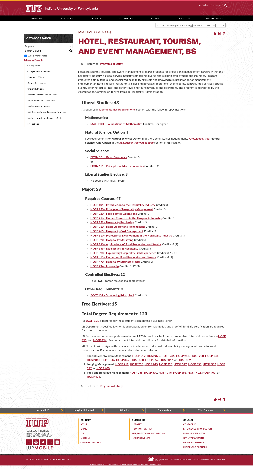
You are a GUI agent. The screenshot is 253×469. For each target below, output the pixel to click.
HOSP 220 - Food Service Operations (113, 213)
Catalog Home (33, 65)
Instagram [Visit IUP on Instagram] (57, 442)
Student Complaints (201, 459)
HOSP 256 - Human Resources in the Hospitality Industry (126, 218)
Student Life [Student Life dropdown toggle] (126, 18)
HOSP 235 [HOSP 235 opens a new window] (168, 355)
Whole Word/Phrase (37, 55)
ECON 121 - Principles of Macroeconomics (117, 166)
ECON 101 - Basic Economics (108, 157)
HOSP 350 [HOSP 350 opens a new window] (137, 359)
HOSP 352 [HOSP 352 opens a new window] (151, 359)
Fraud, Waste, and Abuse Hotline (178, 459)
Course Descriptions (36, 83)
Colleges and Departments (39, 71)
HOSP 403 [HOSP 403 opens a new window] (208, 372)
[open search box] (225, 5)
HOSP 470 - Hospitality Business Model (115, 261)
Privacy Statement (193, 442)
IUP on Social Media (194, 433)
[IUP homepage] (37, 420)
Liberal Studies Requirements (117, 109)
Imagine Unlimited (84, 410)
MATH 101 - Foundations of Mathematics (116, 123)
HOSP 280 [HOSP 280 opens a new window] (197, 355)
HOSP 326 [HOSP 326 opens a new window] (153, 355)
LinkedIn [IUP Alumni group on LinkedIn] (50, 442)
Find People (215, 5)
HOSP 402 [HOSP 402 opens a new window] (194, 372)
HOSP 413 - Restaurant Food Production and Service (123, 257)
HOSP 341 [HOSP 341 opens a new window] (211, 355)
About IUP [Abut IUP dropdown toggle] (184, 18)
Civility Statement (193, 438)
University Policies (35, 88)
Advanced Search (33, 60)
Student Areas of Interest (38, 106)
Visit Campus (205, 410)
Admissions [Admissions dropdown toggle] (37, 18)
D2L (82, 433)
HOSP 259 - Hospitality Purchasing (112, 222)
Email (83, 428)
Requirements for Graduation (41, 100)
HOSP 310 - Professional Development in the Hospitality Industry (131, 235)
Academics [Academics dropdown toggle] (67, 18)
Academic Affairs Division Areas (42, 94)
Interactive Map (141, 438)
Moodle (85, 438)
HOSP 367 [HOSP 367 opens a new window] (166, 359)
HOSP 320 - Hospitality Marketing (111, 239)
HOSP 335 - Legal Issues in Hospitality (114, 248)
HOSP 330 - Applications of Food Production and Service (125, 244)
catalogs (95, 464)
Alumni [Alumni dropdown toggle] (155, 18)
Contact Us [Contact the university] (189, 424)
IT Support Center (142, 428)
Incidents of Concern (195, 447)
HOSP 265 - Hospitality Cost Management (116, 231)
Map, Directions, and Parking (148, 433)
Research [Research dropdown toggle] (96, 18)
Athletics (124, 410)
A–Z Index (203, 5)
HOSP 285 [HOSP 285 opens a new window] (136, 372)
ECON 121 (92, 320)
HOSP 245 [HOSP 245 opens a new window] (182, 355)
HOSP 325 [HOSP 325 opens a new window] (165, 364)
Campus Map (165, 410)
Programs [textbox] (29, 46)
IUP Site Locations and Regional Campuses (46, 112)
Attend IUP (43, 410)
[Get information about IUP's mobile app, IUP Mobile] (40, 446)
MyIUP (83, 424)
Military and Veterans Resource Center (45, 118)
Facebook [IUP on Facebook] (29, 442)
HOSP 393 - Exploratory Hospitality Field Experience (123, 252)
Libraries (137, 424)
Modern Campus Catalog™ (152, 464)
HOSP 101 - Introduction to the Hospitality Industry (122, 204)
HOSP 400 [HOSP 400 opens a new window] (103, 368)
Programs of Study (35, 77)
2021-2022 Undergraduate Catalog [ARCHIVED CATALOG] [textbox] (186, 25)
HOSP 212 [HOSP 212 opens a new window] (138, 355)
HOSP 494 (99, 340)
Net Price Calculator (218, 459)
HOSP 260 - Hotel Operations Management (117, 226)
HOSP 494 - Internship (104, 266)
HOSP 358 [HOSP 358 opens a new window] (179, 372)
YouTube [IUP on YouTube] (36, 442)
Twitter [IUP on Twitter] (43, 442)
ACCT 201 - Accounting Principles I (112, 295)
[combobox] (190, 25)
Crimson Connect (90, 442)
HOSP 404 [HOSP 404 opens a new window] (93, 376)
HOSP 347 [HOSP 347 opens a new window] (122, 359)
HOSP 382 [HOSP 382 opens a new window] (184, 359)
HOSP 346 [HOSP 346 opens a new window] (108, 359)
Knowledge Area (199, 138)
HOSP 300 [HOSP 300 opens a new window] (150, 372)
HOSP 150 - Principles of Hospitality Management (121, 209)
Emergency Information (197, 428)
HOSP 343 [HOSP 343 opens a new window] (93, 359)
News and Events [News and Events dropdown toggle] (214, 18)
